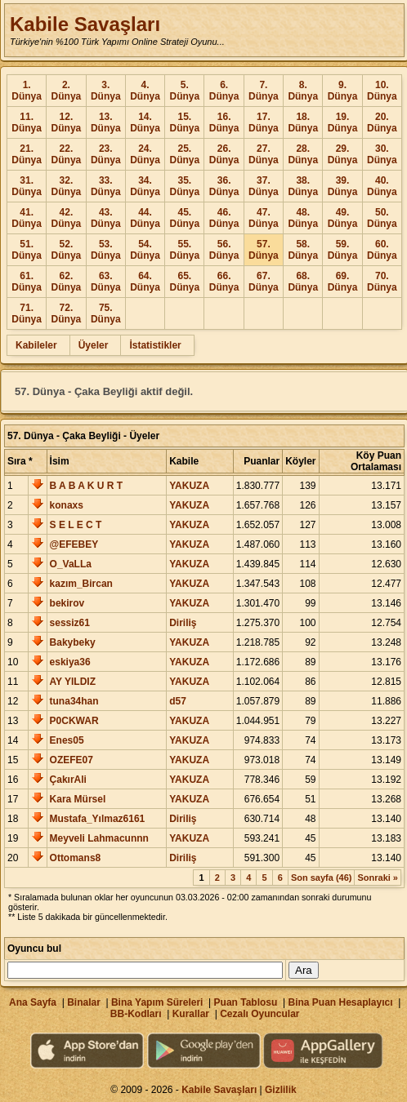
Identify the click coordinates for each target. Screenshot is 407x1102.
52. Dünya (66, 249)
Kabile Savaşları (85, 24)
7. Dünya (263, 90)
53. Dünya (106, 249)
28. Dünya (303, 154)
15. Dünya (184, 122)
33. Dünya (106, 186)
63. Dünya (106, 281)
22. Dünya (66, 154)
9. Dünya (343, 90)
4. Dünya (145, 90)
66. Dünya (224, 281)
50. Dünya (382, 218)
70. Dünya (382, 281)
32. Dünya (66, 186)
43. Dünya (106, 218)
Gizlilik (281, 1089)
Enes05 (67, 740)
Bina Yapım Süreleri (157, 1002)
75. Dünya (106, 313)
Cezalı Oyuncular (259, 1014)
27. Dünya (263, 154)
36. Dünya (224, 186)
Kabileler (36, 345)
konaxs (66, 505)
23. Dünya (106, 154)
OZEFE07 (71, 760)
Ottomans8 (75, 858)
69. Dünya (343, 281)
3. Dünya (106, 90)
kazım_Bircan (81, 583)
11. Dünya (26, 122)
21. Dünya (26, 154)
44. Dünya (145, 218)
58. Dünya (303, 249)
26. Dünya (224, 154)
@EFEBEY (74, 544)
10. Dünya (382, 90)
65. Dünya (184, 281)
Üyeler (93, 345)
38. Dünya (303, 186)
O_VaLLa (71, 564)
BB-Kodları (136, 1014)
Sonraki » (377, 877)
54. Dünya (145, 249)
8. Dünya (303, 90)
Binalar (84, 1002)
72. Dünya (66, 313)
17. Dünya (263, 122)
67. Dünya (263, 281)
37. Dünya (263, 186)
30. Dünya (382, 154)
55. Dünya (184, 249)
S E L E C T (76, 525)
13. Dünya (106, 122)
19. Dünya (343, 122)
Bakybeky (73, 642)
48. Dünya (303, 218)
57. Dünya (263, 249)
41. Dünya (26, 218)
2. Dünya (66, 90)
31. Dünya (26, 186)
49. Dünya (343, 218)
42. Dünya (66, 218)
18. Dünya (303, 122)
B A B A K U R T (86, 485)
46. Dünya (224, 218)
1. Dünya (26, 90)
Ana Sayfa (32, 1002)
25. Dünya (184, 154)
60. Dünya (382, 249)
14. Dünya (145, 122)
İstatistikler (155, 345)
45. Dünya (184, 218)
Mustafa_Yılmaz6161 (97, 818)
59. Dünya (343, 249)
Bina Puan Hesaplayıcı (340, 1002)
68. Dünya (303, 281)
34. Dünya (145, 186)
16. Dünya (224, 122)
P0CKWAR (74, 721)
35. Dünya (184, 186)
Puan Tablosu (246, 1002)
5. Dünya (184, 90)
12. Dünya (66, 122)
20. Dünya (382, 122)
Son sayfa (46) (321, 877)
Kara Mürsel (78, 799)
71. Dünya (26, 313)
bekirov (67, 603)
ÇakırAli (68, 779)
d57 (177, 701)
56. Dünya (224, 249)
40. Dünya (382, 186)
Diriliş (182, 623)
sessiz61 (70, 623)
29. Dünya (343, 154)
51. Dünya (26, 249)
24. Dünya (145, 154)
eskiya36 (70, 662)
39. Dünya (343, 186)
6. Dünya (224, 90)
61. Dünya (26, 281)
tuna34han (74, 701)
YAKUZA (189, 485)
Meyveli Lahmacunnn (99, 838)
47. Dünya (263, 218)
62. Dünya (66, 281)
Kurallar (190, 1014)
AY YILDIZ (73, 681)
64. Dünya (145, 281)
